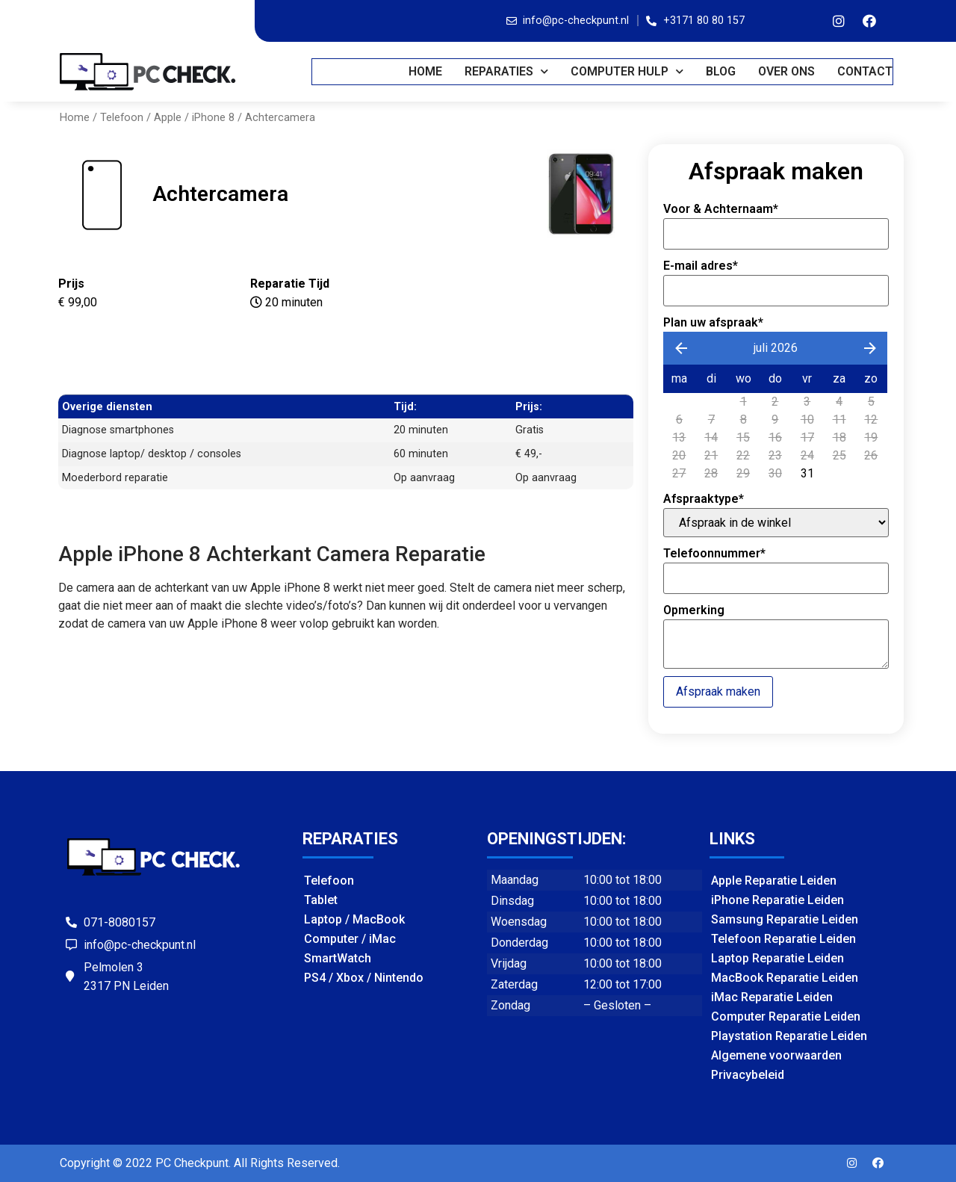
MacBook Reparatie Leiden (784, 978)
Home (426, 71)
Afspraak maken (718, 691)
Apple (167, 117)
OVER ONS (787, 71)
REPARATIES (507, 71)
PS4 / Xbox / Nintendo (363, 978)
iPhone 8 (213, 117)
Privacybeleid (747, 1075)
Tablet (321, 900)
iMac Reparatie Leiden (772, 997)
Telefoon (121, 117)
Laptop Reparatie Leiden (777, 958)
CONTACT (865, 71)
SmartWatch (337, 958)
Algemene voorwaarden (776, 1055)
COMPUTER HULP (627, 71)
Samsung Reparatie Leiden (784, 919)
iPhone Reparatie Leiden (777, 900)
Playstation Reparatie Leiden (789, 1036)
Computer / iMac (350, 939)
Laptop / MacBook (354, 919)
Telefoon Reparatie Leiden (783, 939)
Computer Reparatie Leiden (785, 1016)
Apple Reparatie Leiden (773, 880)
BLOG (721, 71)
